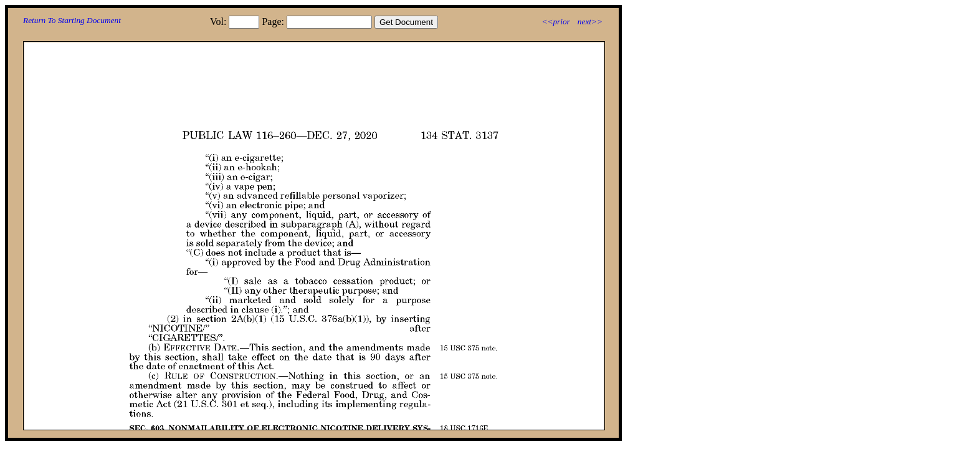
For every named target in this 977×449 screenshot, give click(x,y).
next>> (590, 21)
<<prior (555, 21)
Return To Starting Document (72, 20)
